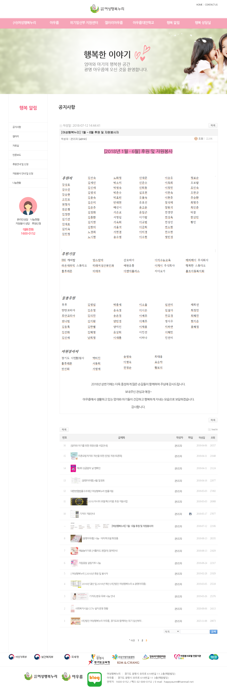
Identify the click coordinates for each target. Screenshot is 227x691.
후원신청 (36, 223)
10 (64, 513)
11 (64, 501)
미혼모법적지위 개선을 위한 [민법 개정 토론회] (100, 456)
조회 (213, 438)
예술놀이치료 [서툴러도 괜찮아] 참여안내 (98, 551)
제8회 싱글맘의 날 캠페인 (88, 468)
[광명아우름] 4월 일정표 (93, 480)
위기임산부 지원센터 (84, 22)
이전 (133, 640)
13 (64, 480)
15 (64, 456)
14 (64, 468)
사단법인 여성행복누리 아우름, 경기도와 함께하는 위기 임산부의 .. (112, 621)
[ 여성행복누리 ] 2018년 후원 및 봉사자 (89, 573)
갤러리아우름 (114, 22)
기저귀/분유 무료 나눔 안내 (102, 596)
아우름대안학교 (143, 22)
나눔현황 (34, 219)
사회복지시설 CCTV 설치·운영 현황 (91, 608)
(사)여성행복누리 (24, 22)
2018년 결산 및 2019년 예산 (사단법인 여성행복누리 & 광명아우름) (114, 584)
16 (64, 445)
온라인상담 (22, 219)
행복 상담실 (203, 22)
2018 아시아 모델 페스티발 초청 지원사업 (107, 501)
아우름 (54, 22)
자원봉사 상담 (23, 223)
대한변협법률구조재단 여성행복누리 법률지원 (92, 491)
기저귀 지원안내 (87, 514)
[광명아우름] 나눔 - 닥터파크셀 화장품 (100, 538)
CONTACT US (211, 5)
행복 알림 (173, 22)
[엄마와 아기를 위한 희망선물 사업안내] (89, 445)
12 (64, 491)
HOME (199, 5)
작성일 (202, 438)
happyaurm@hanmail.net (179, 682)
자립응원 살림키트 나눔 (90, 563)
